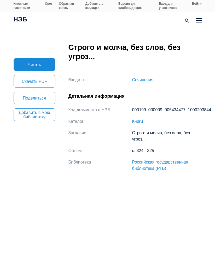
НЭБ (20, 20)
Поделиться (34, 98)
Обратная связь (66, 6)
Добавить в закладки (94, 6)
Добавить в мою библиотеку (34, 114)
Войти (197, 3)
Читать (34, 64)
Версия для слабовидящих (130, 6)
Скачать (34, 81)
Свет (48, 3)
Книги (137, 121)
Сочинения (143, 80)
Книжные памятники (22, 6)
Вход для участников (168, 6)
